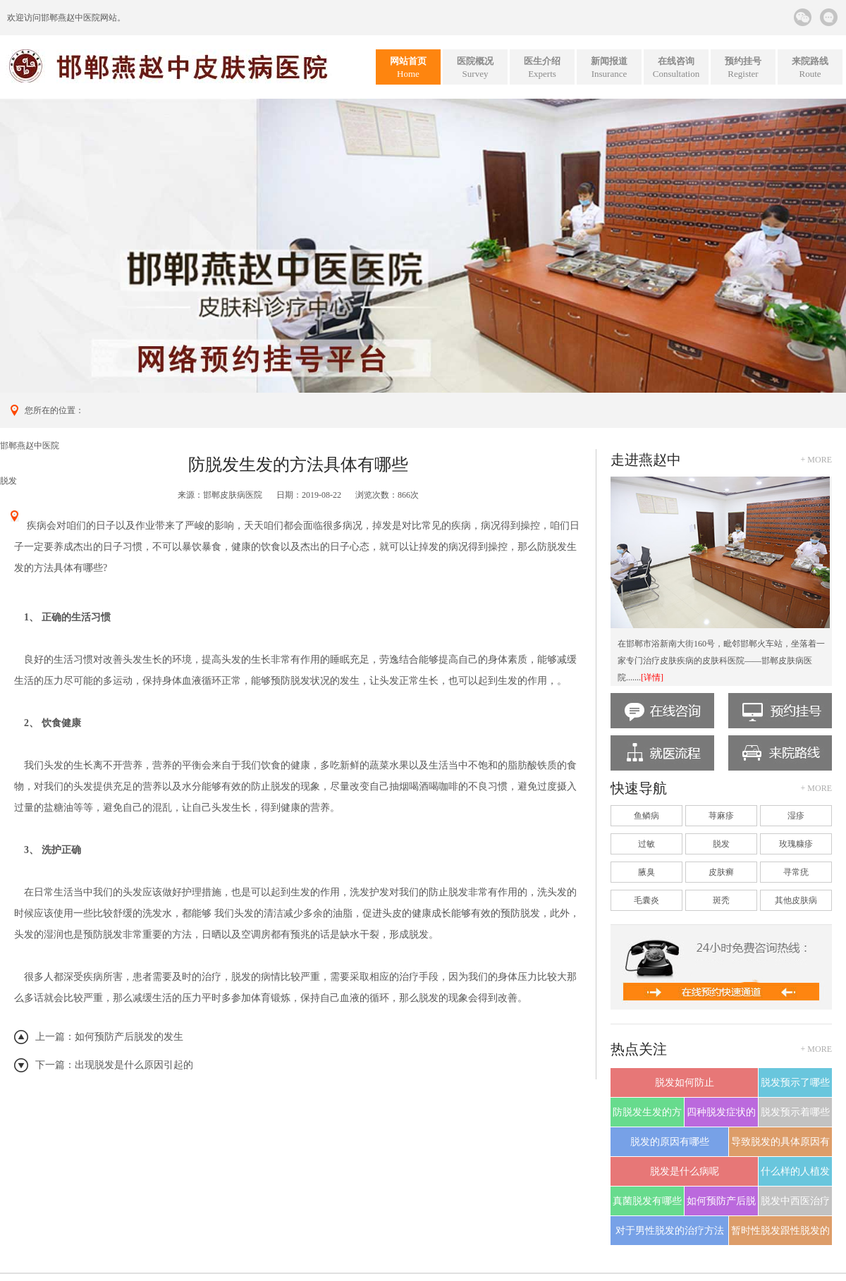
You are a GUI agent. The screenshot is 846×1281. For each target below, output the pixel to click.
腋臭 (646, 872)
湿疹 (795, 816)
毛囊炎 (646, 900)
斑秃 (721, 900)
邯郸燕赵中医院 (70, 18)
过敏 (646, 844)
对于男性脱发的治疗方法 (669, 1230)
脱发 (8, 481)
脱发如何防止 (684, 1082)
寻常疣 (796, 872)
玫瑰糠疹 (796, 844)
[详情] (652, 677)
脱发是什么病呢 (684, 1171)
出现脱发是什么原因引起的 (134, 1065)
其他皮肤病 (796, 900)
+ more (816, 460)
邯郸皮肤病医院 (232, 495)
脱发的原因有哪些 (669, 1141)
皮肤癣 (721, 872)
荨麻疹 (721, 816)
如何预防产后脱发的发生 (129, 1036)
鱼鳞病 (646, 816)
